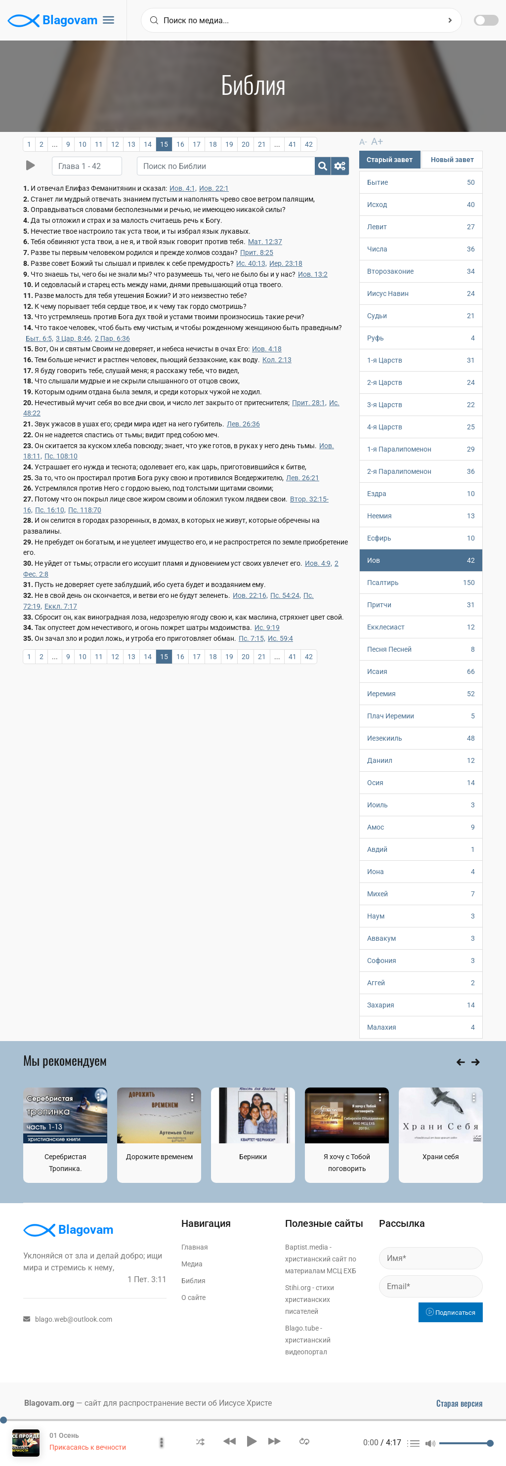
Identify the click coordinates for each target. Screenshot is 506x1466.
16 (180, 144)
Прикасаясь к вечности (87, 1447)
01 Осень (64, 1435)
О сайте (193, 1297)
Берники (253, 1156)
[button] (200, 1441)
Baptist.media (306, 1247)
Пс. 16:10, (50, 510)
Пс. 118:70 (84, 510)
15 (164, 144)
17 (197, 144)
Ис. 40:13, (251, 263)
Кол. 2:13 (277, 360)
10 (82, 144)
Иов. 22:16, (250, 595)
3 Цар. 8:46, (74, 338)
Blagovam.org (49, 1402)
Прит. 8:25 (256, 252)
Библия (193, 1280)
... (55, 144)
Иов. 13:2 (313, 274)
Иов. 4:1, (183, 188)
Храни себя (440, 1156)
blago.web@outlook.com (67, 1319)
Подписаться (450, 1312)
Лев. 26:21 (302, 478)
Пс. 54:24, (285, 595)
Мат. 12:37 (265, 242)
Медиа (192, 1263)
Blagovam (52, 21)
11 (99, 144)
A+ (374, 141)
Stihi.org (298, 1287)
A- (362, 141)
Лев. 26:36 (243, 424)
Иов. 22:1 (214, 188)
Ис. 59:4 (280, 638)
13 (131, 144)
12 (115, 144)
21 (262, 144)
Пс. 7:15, (252, 638)
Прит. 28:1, (309, 403)
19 (229, 144)
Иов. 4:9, (318, 563)
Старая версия (459, 1403)
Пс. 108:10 (61, 456)
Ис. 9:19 (267, 627)
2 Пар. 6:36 (112, 338)
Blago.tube (302, 1328)
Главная (194, 1247)
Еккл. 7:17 (60, 606)
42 (309, 144)
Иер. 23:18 (285, 263)
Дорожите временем (159, 1156)
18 (213, 144)
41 (292, 144)
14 (148, 144)
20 (246, 144)
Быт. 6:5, (39, 338)
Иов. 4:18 (267, 349)
